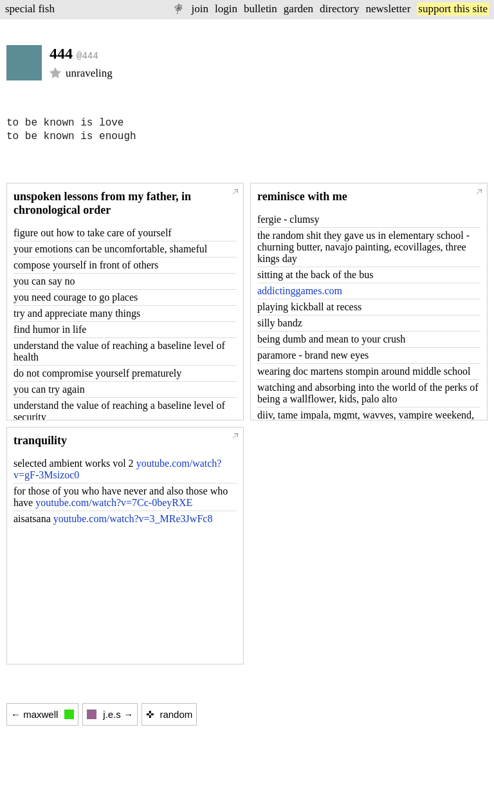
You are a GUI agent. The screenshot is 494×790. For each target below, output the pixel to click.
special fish (30, 9)
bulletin (260, 9)
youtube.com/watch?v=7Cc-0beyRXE (113, 502)
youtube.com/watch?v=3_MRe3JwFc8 (133, 518)
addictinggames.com (299, 290)
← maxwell (42, 714)
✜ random (169, 714)
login (226, 9)
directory (339, 9)
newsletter (387, 9)
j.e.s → (110, 714)
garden (298, 9)
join (199, 9)
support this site (453, 9)
